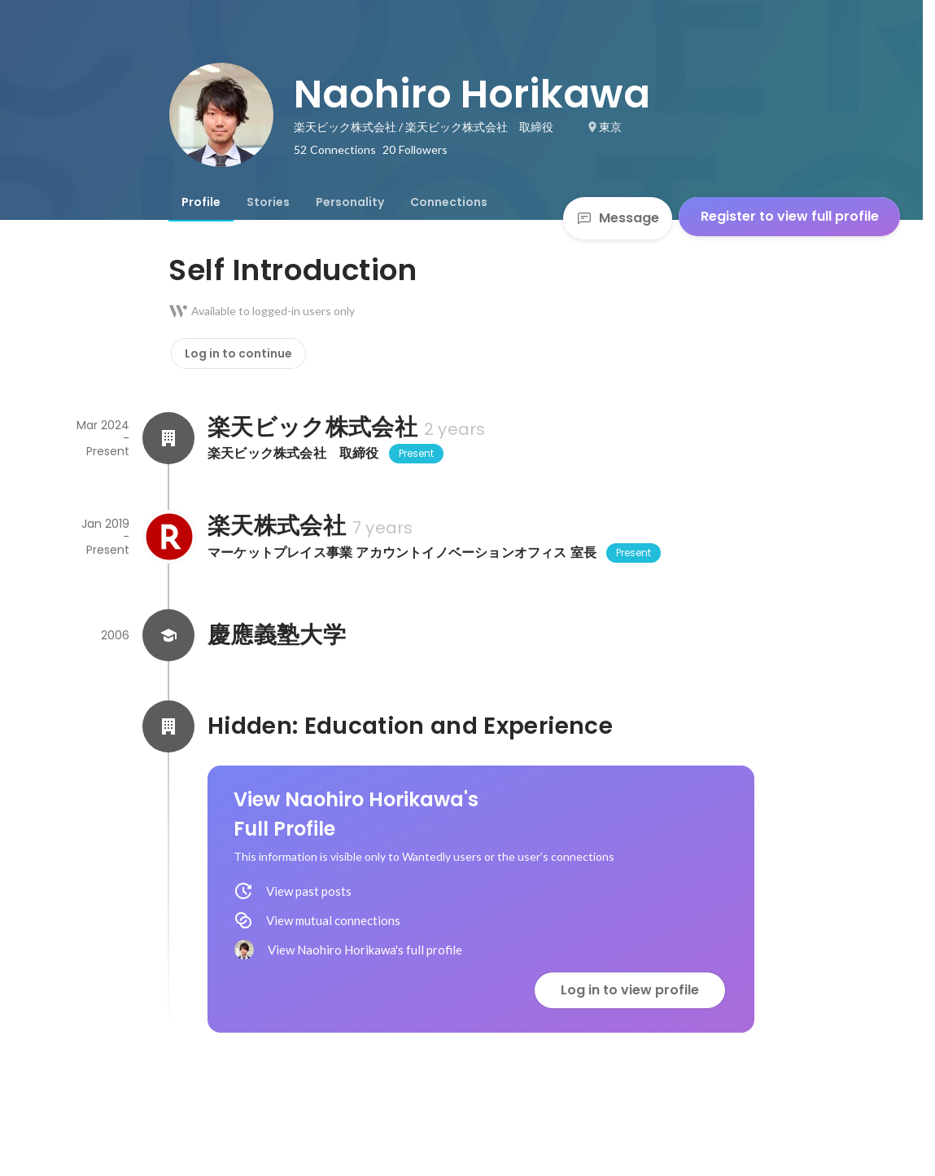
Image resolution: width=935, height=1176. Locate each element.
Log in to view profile (630, 990)
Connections (448, 202)
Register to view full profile (790, 216)
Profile (201, 202)
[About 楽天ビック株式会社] (168, 438)
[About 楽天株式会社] (168, 537)
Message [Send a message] (617, 217)
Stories (268, 202)
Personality (350, 202)
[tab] (201, 202)
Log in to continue (238, 353)
